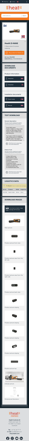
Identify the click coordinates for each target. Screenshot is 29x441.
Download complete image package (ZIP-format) (14, 209)
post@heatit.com (17, 431)
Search (24, 15)
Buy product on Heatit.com (15, 53)
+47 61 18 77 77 (16, 430)
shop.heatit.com (14, 433)
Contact (12, 1)
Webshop (5, 1)
